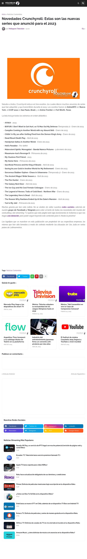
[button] (2, 3)
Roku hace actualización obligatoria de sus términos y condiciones (41, 474)
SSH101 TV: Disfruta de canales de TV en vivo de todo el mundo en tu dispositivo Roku (48, 523)
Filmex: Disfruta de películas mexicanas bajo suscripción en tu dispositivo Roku (45, 484)
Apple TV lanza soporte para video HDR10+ (32, 465)
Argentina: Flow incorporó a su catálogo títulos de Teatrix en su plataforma (14, 339)
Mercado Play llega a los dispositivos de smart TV (14, 305)
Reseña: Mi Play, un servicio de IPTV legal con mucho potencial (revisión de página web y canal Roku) (49, 446)
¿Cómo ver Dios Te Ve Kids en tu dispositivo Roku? (34, 494)
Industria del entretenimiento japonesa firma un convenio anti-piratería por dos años (43, 340)
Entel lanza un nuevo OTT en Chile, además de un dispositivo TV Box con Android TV (47, 503)
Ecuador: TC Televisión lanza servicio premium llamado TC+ (38, 455)
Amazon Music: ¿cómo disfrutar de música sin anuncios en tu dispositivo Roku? (45, 533)
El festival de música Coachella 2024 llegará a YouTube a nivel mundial (71, 339)
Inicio (4, 14)
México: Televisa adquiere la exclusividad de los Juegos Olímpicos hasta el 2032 (43, 307)
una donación (13, 216)
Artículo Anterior (9, 374)
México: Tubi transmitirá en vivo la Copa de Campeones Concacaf (72, 306)
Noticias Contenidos (14, 14)
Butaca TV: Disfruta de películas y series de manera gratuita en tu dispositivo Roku (47, 513)
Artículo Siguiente (77, 374)
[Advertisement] (43, 38)
